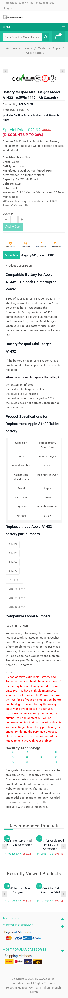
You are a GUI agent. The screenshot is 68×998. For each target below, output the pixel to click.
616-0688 (14, 580)
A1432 (13, 553)
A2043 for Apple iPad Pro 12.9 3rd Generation (50, 844)
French (56, 987)
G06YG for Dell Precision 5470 (50, 890)
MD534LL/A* (17, 598)
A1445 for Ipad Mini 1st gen (18, 890)
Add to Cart (12, 226)
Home (11, 48)
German (34, 987)
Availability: (10, 104)
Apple (57, 48)
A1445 (13, 544)
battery (28, 48)
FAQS (51, 255)
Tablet (42, 48)
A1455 (13, 571)
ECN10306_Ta (19, 109)
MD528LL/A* (17, 589)
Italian (46, 987)
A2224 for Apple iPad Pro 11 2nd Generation (18, 842)
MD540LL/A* (17, 607)
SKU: (6, 109)
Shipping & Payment (33, 255)
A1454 (13, 562)
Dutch (34, 992)
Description (11, 255)
